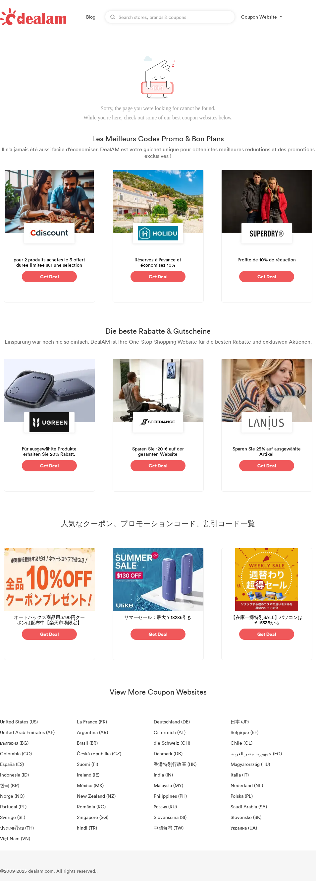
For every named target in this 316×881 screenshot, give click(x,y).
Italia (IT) (240, 775)
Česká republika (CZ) (99, 753)
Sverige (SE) (12, 817)
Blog (90, 17)
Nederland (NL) (247, 785)
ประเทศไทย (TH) (17, 828)
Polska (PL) (242, 796)
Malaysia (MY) (168, 785)
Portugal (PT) (13, 806)
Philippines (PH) (170, 796)
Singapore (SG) (92, 817)
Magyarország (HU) (250, 764)
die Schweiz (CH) (172, 743)
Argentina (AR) (92, 732)
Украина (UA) (244, 828)
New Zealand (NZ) (96, 796)
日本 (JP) (240, 721)
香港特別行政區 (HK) (175, 764)
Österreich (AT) (169, 732)
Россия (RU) (165, 806)
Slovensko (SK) (246, 817)
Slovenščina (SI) (170, 817)
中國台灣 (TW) (169, 828)
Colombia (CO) (16, 753)
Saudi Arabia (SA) (249, 806)
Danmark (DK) (168, 753)
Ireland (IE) (88, 775)
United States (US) (19, 721)
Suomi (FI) (87, 764)
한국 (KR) (9, 785)
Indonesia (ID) (14, 775)
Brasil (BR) (87, 743)
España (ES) (12, 764)
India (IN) (163, 775)
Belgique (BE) (244, 732)
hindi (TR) (87, 828)
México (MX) (90, 785)
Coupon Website (259, 17)
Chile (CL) (241, 743)
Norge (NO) (12, 796)
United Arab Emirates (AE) (27, 732)
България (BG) (14, 743)
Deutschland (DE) (172, 721)
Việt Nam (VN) (15, 838)
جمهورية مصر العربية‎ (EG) (256, 753)
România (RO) (91, 806)
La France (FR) (92, 721)
